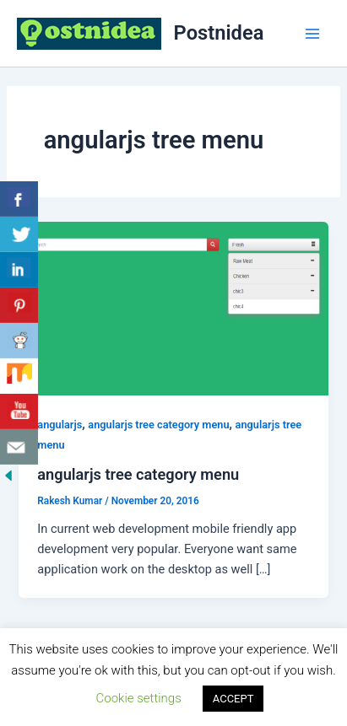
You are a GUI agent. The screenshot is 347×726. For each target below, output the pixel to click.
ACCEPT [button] (233, 698)
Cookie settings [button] (139, 698)
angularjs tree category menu (158, 424)
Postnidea (219, 33)
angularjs (59, 424)
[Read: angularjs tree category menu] (173, 307)
